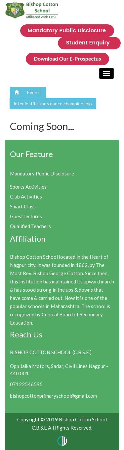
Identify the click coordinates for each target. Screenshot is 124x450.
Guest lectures (26, 216)
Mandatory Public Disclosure (42, 173)
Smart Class (23, 206)
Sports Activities (28, 187)
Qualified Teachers (30, 226)
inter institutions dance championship (53, 103)
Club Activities (26, 196)
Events (34, 92)
